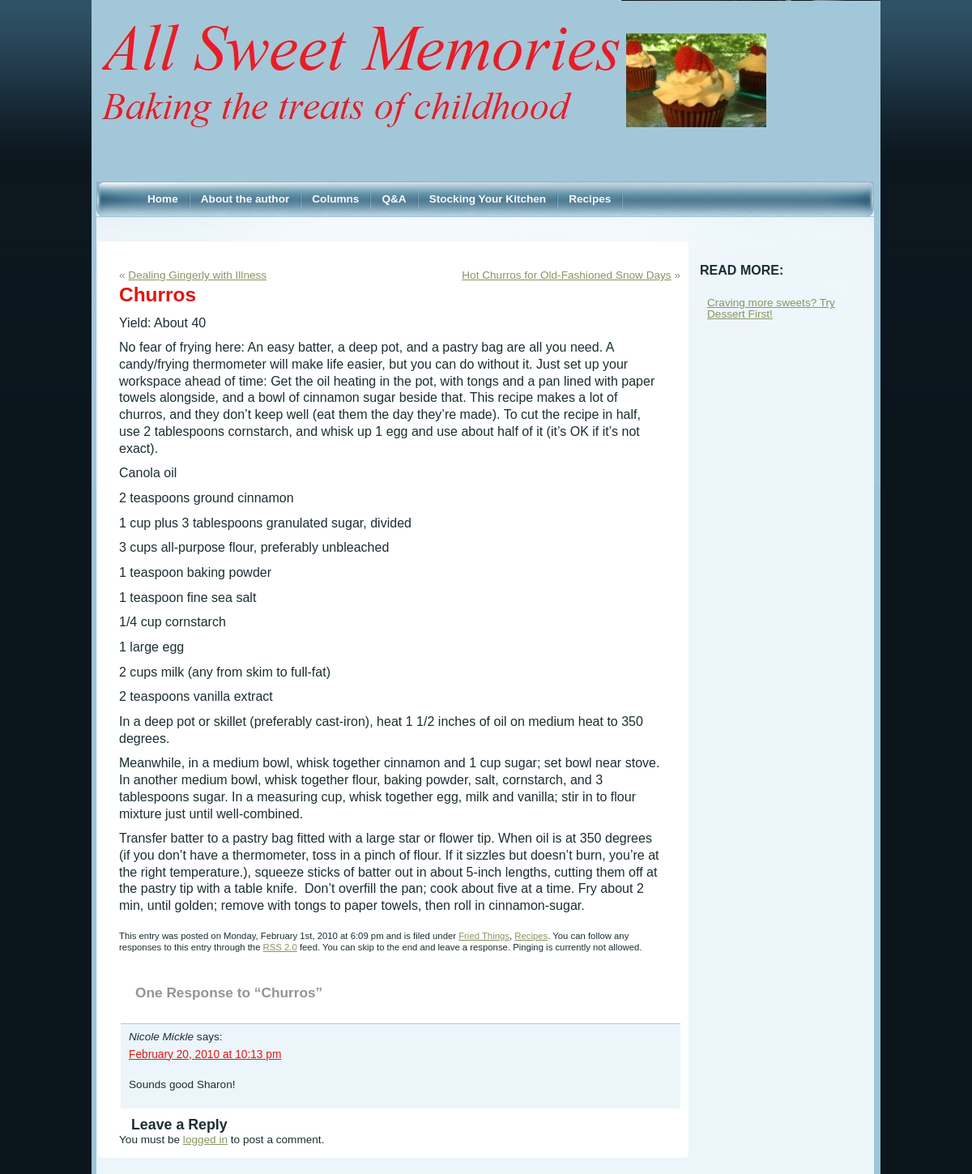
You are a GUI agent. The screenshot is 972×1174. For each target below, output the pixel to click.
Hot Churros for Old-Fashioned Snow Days (566, 275)
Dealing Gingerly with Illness (197, 275)
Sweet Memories (486, 56)
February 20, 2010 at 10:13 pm (205, 1054)
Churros (157, 294)
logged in (205, 1139)
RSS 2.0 (280, 947)
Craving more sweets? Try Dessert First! (771, 308)
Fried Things (483, 936)
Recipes (531, 936)
